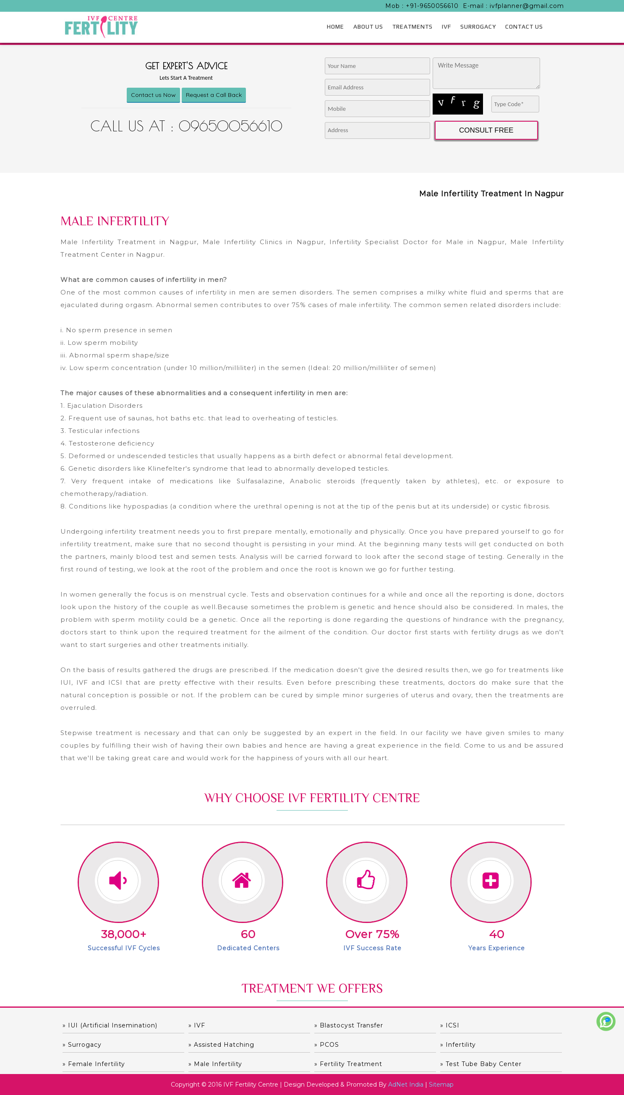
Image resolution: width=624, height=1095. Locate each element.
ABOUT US (368, 26)
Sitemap (441, 1084)
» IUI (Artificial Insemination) (110, 1025)
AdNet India (405, 1084)
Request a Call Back (214, 95)
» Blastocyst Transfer (348, 1025)
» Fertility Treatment (348, 1064)
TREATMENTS (412, 26)
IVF (446, 26)
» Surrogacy (82, 1044)
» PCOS (326, 1044)
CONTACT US (524, 26)
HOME (335, 26)
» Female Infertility (94, 1064)
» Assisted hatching (221, 1044)
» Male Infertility (215, 1064)
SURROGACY (478, 26)
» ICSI (450, 1025)
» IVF (196, 1025)
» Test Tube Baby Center (481, 1064)
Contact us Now (153, 95)
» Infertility (458, 1044)
